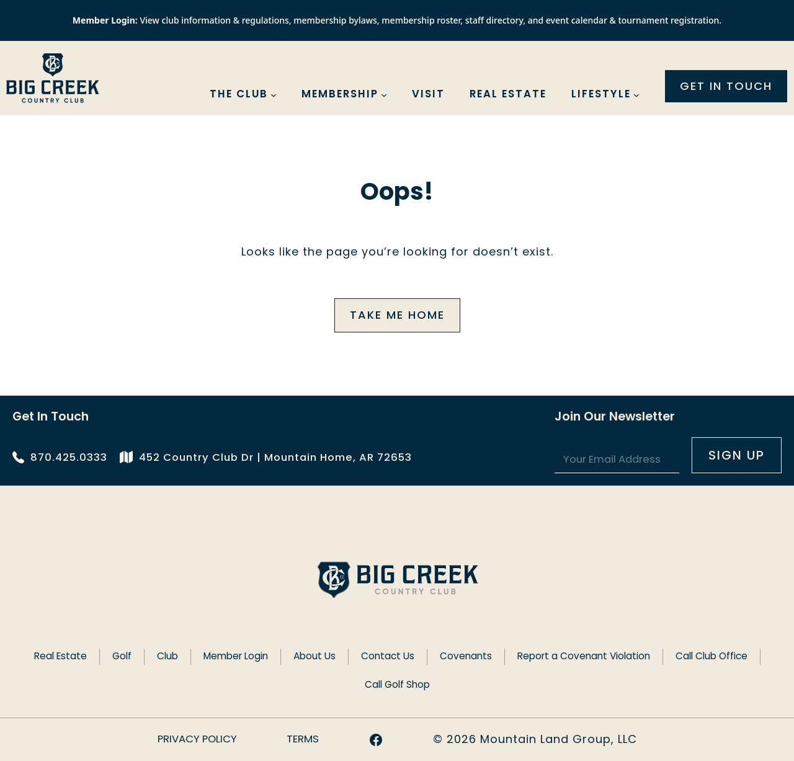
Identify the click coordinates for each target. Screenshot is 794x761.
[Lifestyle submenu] (636, 95)
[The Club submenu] (273, 95)
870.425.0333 (68, 457)
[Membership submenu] (384, 95)
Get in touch (726, 86)
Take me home (397, 315)
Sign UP (736, 455)
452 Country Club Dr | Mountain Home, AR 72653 (275, 457)
